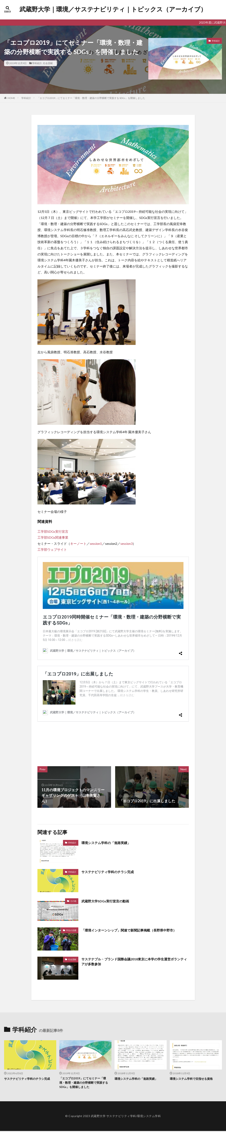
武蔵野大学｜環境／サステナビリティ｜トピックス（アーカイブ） (113, 9)
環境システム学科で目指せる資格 (193, 1078)
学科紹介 (37, 63)
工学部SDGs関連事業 (52, 537)
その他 (73, 901)
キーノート (78, 543)
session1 (96, 543)
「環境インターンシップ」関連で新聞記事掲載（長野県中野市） (134, 930)
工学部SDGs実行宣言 (52, 531)
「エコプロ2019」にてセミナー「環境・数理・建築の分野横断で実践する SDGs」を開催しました (91, 98)
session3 (126, 543)
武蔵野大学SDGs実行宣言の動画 (108, 901)
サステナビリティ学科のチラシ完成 (110, 871)
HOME (11, 98)
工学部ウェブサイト (52, 549)
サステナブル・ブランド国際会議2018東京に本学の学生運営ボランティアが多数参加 (133, 962)
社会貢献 (48, 63)
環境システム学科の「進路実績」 (109, 842)
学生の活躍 (71, 930)
